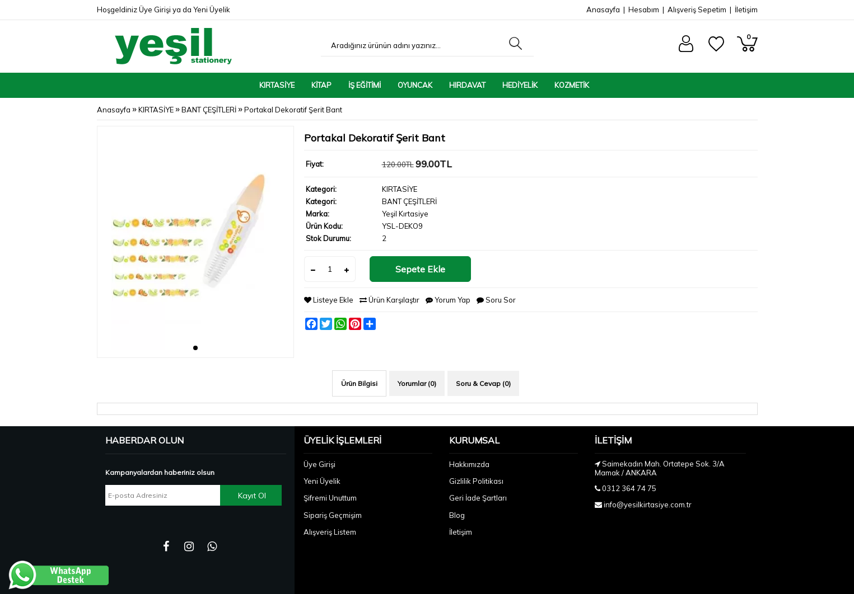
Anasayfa (603, 9)
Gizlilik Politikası (476, 481)
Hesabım (643, 9)
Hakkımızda (469, 464)
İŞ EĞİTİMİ (364, 85)
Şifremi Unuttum (330, 497)
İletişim (746, 9)
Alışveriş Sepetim (697, 9)
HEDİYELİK (520, 85)
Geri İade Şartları (478, 497)
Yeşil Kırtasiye (405, 213)
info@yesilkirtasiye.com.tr (648, 504)
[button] (195, 348)
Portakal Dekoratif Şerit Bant (293, 109)
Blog (457, 515)
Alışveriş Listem (330, 531)
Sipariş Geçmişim (333, 515)
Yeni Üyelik (211, 9)
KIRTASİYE (277, 85)
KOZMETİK (571, 85)
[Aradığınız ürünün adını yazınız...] (412, 45)
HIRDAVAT (467, 85)
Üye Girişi (155, 9)
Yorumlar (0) (417, 383)
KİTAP (321, 85)
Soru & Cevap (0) (483, 383)
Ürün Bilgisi (359, 383)
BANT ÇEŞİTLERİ (208, 109)
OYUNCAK (415, 85)
